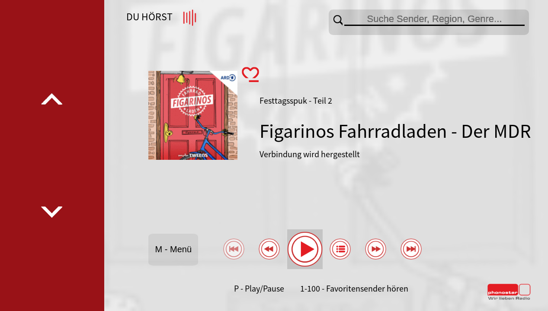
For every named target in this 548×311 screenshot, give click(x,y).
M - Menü (173, 249)
